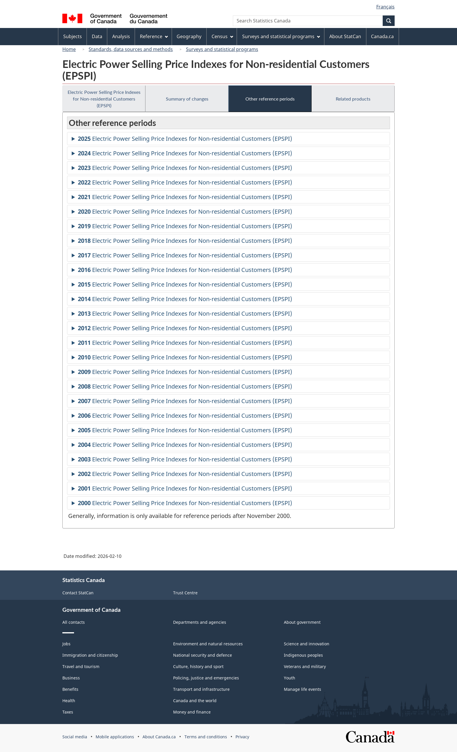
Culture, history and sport (198, 666)
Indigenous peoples (303, 655)
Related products (353, 98)
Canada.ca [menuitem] (382, 36)
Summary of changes (187, 98)
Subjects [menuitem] (72, 36)
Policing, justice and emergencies (206, 678)
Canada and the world (195, 700)
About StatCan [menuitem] (345, 36)
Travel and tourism (80, 666)
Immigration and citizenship (90, 655)
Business (71, 678)
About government (302, 622)
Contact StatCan (78, 592)
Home (69, 49)
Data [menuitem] (97, 36)
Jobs (66, 643)
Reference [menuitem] (154, 36)
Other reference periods (270, 98)
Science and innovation (306, 643)
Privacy (242, 736)
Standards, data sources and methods (131, 49)
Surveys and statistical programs (222, 49)
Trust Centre (185, 592)
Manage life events (302, 689)
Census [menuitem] (222, 36)
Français (385, 6)
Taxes (67, 712)
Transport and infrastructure (201, 689)
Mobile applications (115, 736)
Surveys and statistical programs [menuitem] (281, 36)
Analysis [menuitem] (121, 36)
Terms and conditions (205, 736)
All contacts (73, 622)
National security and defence (202, 655)
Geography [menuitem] (189, 36)
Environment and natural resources (208, 643)
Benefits (70, 689)
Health (68, 700)
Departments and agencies (199, 622)
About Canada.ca (159, 736)
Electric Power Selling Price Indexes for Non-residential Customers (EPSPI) (104, 98)
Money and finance (192, 712)
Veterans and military (305, 666)
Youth (289, 678)
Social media (74, 736)
